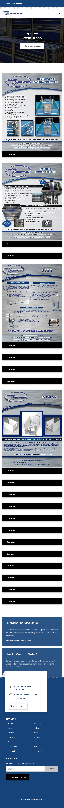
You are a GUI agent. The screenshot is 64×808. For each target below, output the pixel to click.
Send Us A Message (33, 46)
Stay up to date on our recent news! (20, 763)
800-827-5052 (27, 642)
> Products (11, 742)
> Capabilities (12, 746)
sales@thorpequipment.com (25, 694)
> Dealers (37, 723)
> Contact (38, 751)
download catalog (19, 777)
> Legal (36, 746)
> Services (10, 733)
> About (10, 728)
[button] (59, 13)
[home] (12, 13)
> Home (10, 723)
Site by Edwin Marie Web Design (33, 799)
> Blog (36, 728)
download (11, 154)
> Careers (38, 737)
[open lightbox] (32, 110)
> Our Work (11, 737)
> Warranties (12, 751)
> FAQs (36, 733)
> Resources (39, 742)
